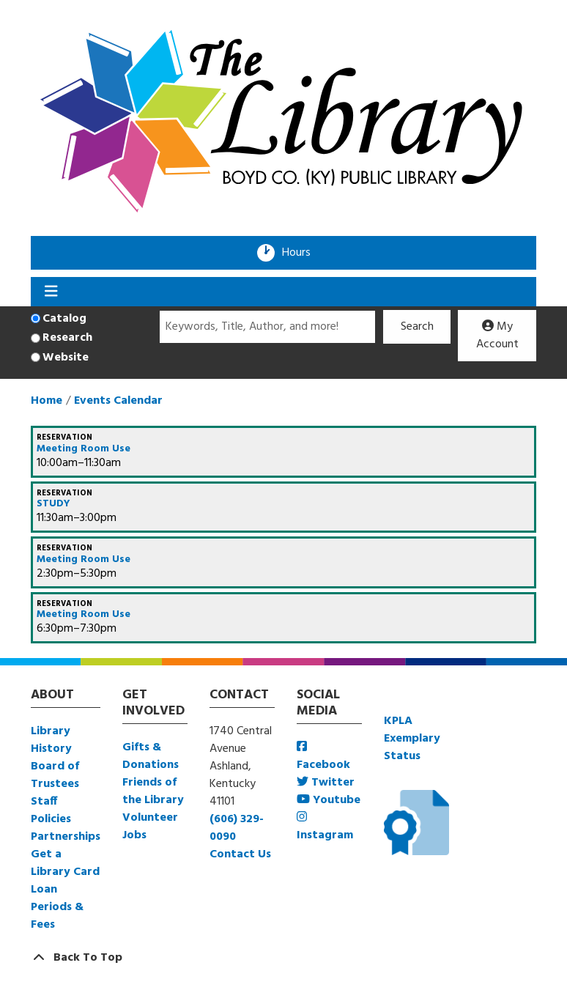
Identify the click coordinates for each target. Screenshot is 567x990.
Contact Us (240, 854)
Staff (44, 801)
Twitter (326, 782)
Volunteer (150, 817)
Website (65, 357)
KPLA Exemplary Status (412, 739)
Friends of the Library (153, 791)
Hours (301, 252)
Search (417, 326)
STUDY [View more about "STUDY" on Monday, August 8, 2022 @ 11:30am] (53, 504)
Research (67, 338)
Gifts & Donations (150, 756)
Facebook (323, 757)
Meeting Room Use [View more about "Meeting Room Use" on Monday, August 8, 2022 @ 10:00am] (83, 449)
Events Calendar (118, 401)
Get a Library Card (65, 863)
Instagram (325, 827)
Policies (51, 819)
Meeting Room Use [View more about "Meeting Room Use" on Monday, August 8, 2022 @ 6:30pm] (83, 615)
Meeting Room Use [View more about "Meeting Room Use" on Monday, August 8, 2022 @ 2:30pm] (83, 560)
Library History (51, 740)
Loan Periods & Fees (57, 907)
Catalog (64, 319)
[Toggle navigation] (51, 292)
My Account (497, 335)
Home (46, 401)
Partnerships (65, 836)
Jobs (134, 835)
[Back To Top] (283, 957)
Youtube (328, 800)
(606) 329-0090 (237, 828)
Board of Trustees (55, 775)
